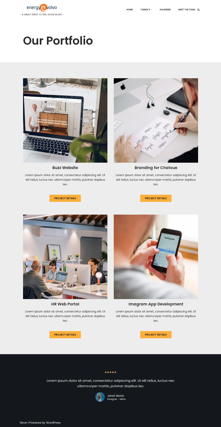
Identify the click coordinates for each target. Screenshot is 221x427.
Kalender (165, 9)
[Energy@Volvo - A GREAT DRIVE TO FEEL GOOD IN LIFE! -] (42, 9)
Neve (23, 423)
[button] (151, 9)
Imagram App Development (156, 304)
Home (129, 9)
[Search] (198, 9)
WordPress (53, 423)
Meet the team (186, 9)
